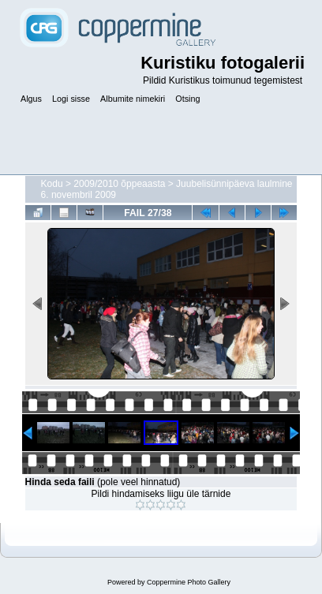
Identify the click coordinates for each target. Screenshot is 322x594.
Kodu (52, 183)
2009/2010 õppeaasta (119, 183)
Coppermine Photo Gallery (188, 582)
